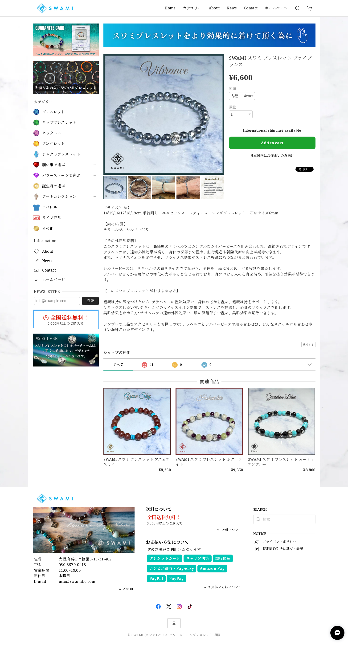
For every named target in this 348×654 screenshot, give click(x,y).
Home (170, 8)
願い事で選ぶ (53, 165)
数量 (232, 107)
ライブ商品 (51, 218)
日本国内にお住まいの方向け (272, 155)
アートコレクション (59, 196)
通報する (308, 344)
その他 (48, 228)
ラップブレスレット (59, 122)
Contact (251, 8)
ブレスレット (53, 112)
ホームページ (276, 8)
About (214, 8)
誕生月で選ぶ (53, 186)
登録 (90, 300)
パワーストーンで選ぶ (61, 175)
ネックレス (51, 133)
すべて (118, 364)
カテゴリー (192, 8)
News (232, 8)
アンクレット (53, 144)
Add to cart (272, 143)
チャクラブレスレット (61, 154)
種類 (232, 88)
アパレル (49, 207)
